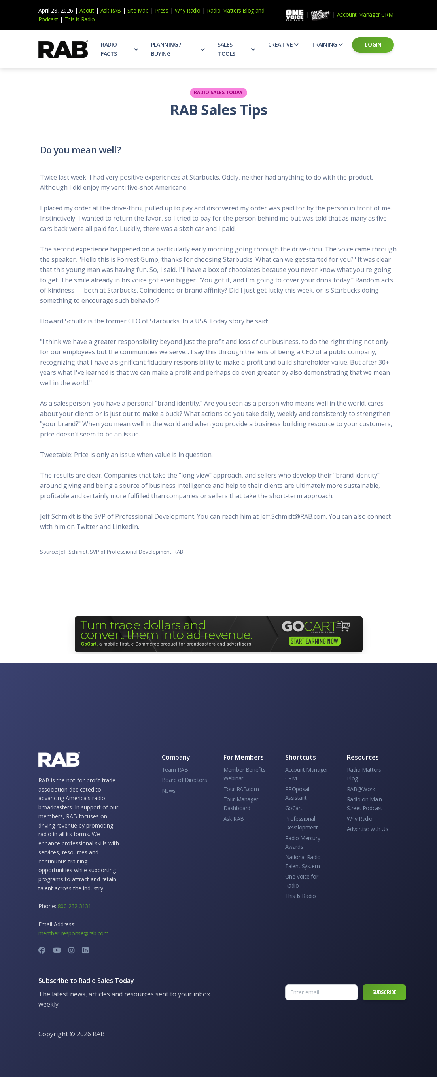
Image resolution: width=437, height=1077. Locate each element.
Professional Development (301, 823)
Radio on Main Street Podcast (364, 803)
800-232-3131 (74, 906)
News (169, 790)
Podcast (48, 19)
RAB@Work (361, 789)
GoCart (294, 808)
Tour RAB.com (241, 789)
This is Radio (79, 19)
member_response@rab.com (73, 933)
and (260, 10)
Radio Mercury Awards (302, 842)
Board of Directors (184, 780)
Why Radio (188, 10)
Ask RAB (110, 10)
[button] (120, 49)
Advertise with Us (367, 829)
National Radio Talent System (303, 861)
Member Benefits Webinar (244, 774)
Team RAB (175, 769)
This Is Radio (300, 895)
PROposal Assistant (297, 793)
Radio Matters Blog (230, 10)
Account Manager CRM (365, 14)
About (86, 10)
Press (161, 10)
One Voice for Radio (301, 881)
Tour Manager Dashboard (240, 803)
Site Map (138, 10)
